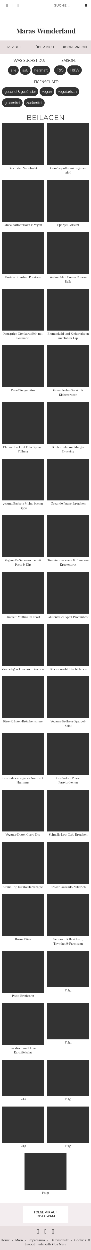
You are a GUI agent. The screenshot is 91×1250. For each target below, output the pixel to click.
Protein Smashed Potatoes (23, 277)
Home (5, 1240)
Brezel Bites (23, 939)
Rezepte (14, 47)
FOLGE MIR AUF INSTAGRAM (45, 1214)
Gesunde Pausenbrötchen (68, 504)
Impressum (36, 1240)
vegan (47, 92)
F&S (60, 70)
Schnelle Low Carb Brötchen (68, 835)
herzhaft (41, 70)
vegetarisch (67, 92)
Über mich (44, 47)
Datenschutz (59, 1240)
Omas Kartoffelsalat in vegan (23, 225)
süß (25, 70)
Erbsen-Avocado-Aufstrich (68, 887)
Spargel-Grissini (68, 225)
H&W (74, 70)
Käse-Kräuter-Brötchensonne (23, 721)
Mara (19, 1240)
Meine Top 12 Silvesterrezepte (23, 887)
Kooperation (75, 47)
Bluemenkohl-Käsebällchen (68, 669)
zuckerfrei (34, 103)
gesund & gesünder (20, 92)
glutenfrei (12, 103)
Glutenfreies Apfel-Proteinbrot (68, 617)
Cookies (80, 1240)
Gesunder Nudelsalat (23, 168)
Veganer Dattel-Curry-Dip (23, 835)
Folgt (68, 990)
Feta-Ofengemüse (23, 390)
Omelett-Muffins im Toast (23, 617)
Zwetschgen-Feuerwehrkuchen (23, 669)
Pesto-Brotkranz (23, 996)
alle (13, 70)
